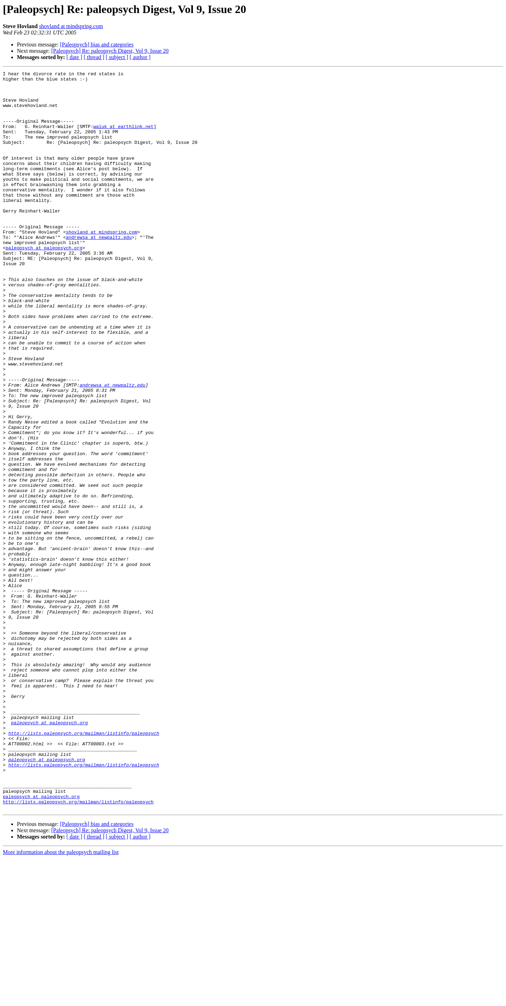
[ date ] (74, 57)
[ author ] (140, 57)
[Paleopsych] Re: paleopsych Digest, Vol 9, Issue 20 (110, 51)
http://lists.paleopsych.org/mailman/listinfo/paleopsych (83, 866)
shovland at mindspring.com (71, 26)
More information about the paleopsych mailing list (61, 1000)
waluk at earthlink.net (123, 138)
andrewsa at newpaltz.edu (98, 271)
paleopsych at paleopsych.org (44, 283)
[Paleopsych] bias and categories (97, 44)
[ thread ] (94, 57)
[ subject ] (117, 57)
